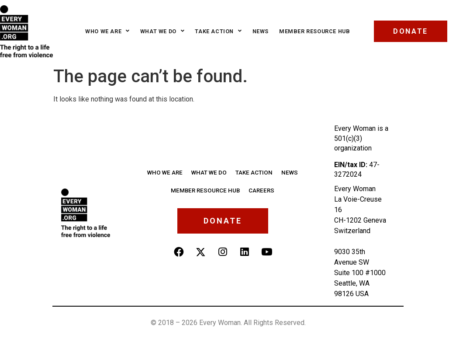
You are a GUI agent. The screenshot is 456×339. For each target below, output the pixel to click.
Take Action (216, 31)
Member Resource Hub (311, 31)
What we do (160, 31)
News (258, 31)
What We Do (210, 171)
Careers (259, 189)
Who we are (105, 31)
